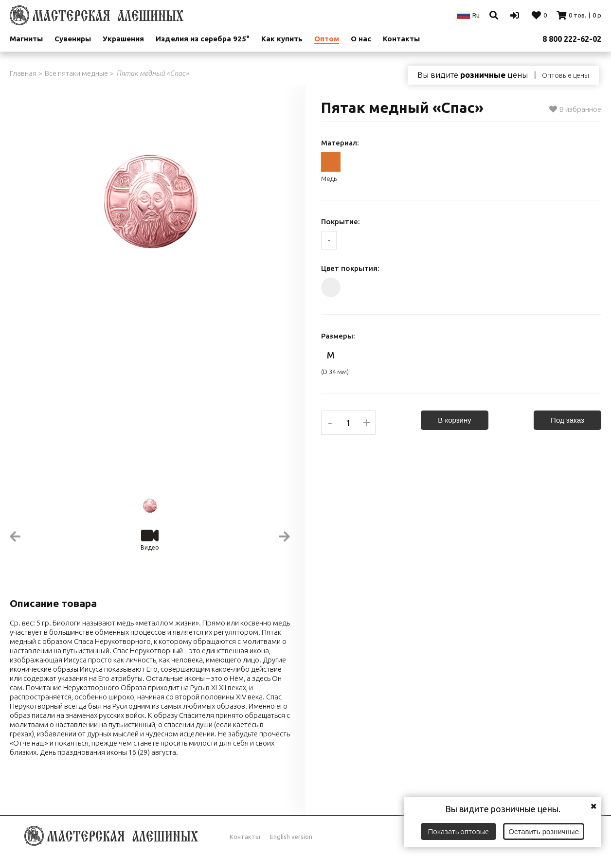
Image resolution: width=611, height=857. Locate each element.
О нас (361, 39)
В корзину (454, 420)
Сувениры (72, 39)
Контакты (401, 39)
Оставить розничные (543, 831)
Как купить (282, 39)
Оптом (326, 39)
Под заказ (567, 420)
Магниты (26, 39)
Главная (23, 73)
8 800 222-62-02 (571, 39)
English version (291, 836)
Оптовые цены (565, 75)
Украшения (123, 39)
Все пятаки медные (76, 73)
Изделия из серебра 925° (203, 39)
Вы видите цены (472, 75)
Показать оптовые (458, 831)
